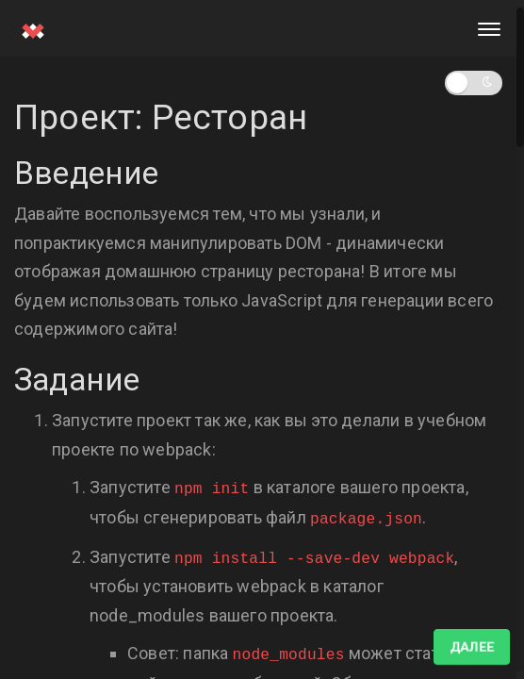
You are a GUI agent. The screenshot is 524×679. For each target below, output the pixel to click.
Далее (472, 646)
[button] (473, 83)
